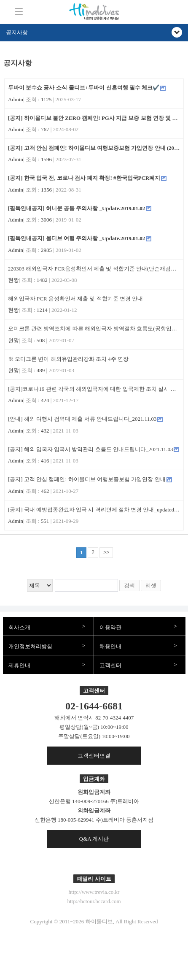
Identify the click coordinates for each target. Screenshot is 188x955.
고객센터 (110, 665)
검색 (129, 585)
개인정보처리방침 (30, 646)
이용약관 (110, 627)
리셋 (150, 585)
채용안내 (110, 646)
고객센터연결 (94, 755)
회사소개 (19, 627)
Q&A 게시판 (94, 839)
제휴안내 (19, 665)
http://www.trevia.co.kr (94, 892)
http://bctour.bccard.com (94, 901)
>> (106, 552)
